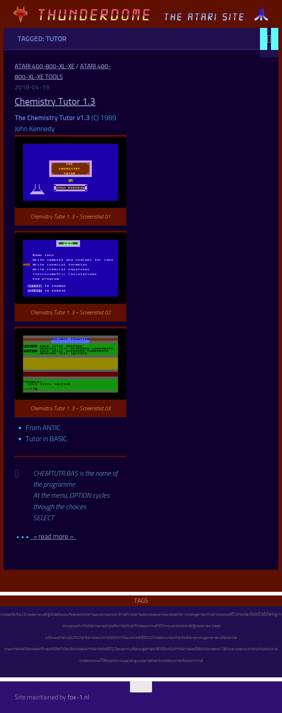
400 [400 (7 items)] (74, 637)
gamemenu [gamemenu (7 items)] (212, 637)
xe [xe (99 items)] (137, 637)
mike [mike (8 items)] (152, 625)
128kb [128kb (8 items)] (225, 649)
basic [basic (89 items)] (200, 648)
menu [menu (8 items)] (40, 614)
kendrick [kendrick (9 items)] (94, 660)
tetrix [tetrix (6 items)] (162, 637)
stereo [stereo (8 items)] (75, 614)
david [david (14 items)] (225, 637)
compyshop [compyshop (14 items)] (255, 649)
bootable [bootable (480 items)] (260, 613)
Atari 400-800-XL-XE (45, 66)
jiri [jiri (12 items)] (107, 625)
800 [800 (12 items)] (108, 649)
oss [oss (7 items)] (62, 614)
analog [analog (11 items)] (189, 625)
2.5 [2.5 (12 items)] (114, 649)
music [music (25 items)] (211, 614)
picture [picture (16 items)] (117, 660)
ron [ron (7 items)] (133, 637)
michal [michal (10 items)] (197, 660)
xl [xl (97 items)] (122, 637)
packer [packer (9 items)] (73, 625)
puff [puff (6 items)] (68, 614)
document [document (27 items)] (175, 660)
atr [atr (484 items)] (232, 613)
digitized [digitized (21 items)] (51, 614)
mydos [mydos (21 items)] (132, 648)
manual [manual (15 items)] (65, 637)
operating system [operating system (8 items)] (136, 660)
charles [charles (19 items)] (83, 637)
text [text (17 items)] (14, 614)
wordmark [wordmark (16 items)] (120, 614)
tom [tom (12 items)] (117, 637)
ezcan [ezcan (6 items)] (121, 649)
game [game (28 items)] (147, 648)
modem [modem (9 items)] (95, 637)
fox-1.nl (78, 697)
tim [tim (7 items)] (243, 649)
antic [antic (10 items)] (135, 625)
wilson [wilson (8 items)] (171, 637)
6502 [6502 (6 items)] (160, 626)
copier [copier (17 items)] (85, 614)
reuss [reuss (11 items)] (179, 625)
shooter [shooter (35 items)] (243, 614)
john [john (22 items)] (176, 648)
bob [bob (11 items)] (168, 649)
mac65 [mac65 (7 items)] (49, 649)
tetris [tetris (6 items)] (216, 649)
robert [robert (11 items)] (134, 614)
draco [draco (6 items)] (188, 661)
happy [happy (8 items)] (95, 614)
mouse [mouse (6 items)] (169, 626)
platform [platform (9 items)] (115, 625)
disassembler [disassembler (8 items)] (158, 614)
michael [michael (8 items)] (5, 614)
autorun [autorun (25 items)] (73, 648)
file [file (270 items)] (103, 660)
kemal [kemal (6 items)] (100, 626)
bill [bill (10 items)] (154, 649)
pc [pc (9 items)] (109, 660)
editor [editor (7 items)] (144, 614)
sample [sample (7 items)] (235, 649)
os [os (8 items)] (140, 649)
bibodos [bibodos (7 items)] (223, 614)
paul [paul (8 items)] (127, 637)
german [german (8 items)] (200, 614)
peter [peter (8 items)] (32, 614)
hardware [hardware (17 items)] (184, 637)
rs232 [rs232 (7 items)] (23, 614)
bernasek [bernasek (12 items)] (187, 649)
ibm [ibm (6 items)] (209, 649)
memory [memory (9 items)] (198, 637)
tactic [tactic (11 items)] (126, 625)
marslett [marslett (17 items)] (20, 648)
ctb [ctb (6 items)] (171, 614)
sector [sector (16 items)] (178, 614)
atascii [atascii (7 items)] (143, 626)
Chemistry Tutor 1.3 (55, 101)
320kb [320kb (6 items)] (153, 637)
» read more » (53, 536)
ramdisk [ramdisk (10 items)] (107, 637)
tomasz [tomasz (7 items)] (106, 614)
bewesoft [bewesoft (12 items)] (35, 649)
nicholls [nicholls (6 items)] (189, 614)
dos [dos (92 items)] (144, 637)
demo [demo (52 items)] (60, 648)
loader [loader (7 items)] (200, 626)
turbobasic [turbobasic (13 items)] (87, 625)
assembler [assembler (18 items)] (89, 648)
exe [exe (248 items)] (161, 648)
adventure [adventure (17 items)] (157, 660)
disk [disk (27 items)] (101, 648)
